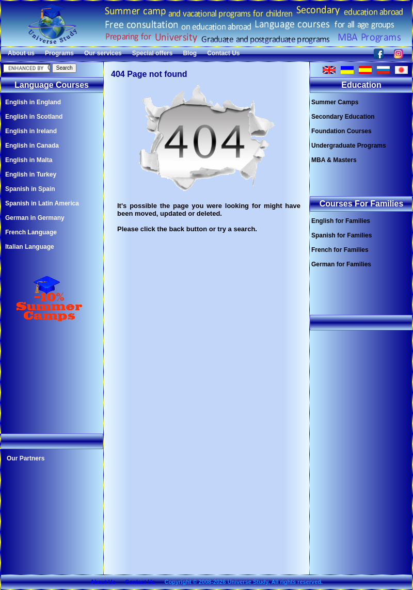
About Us (103, 582)
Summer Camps (334, 102)
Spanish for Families (341, 235)
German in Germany (35, 217)
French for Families (340, 249)
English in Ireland (31, 131)
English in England (33, 102)
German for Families (341, 264)
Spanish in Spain (30, 189)
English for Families (340, 221)
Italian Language (29, 246)
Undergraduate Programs (348, 145)
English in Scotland (33, 116)
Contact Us (223, 53)
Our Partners (25, 458)
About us (21, 53)
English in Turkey (30, 174)
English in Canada (32, 145)
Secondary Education (343, 116)
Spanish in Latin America (42, 203)
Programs (59, 53)
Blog (190, 53)
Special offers (152, 53)
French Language (31, 232)
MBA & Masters (334, 160)
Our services (103, 53)
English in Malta (28, 160)
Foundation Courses (341, 131)
